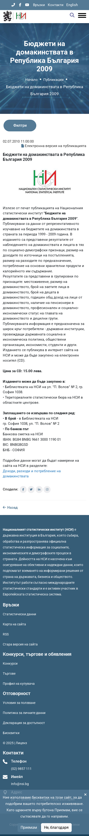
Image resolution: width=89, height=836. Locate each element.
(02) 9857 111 (21, 769)
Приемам (29, 827)
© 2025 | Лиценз (15, 743)
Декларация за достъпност (24, 723)
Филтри (20, 125)
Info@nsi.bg (20, 784)
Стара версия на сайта (20, 644)
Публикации (53, 80)
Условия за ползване (19, 703)
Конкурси (10, 663)
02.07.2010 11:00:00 (18, 141)
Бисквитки (11, 733)
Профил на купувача (19, 683)
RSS (6, 634)
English (72, 5)
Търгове (9, 673)
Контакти (55, 5)
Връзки (39, 5)
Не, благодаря (56, 827)
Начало (31, 80)
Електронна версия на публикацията (53, 146)
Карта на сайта (14, 624)
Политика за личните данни (24, 713)
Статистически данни (19, 614)
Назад (10, 507)
